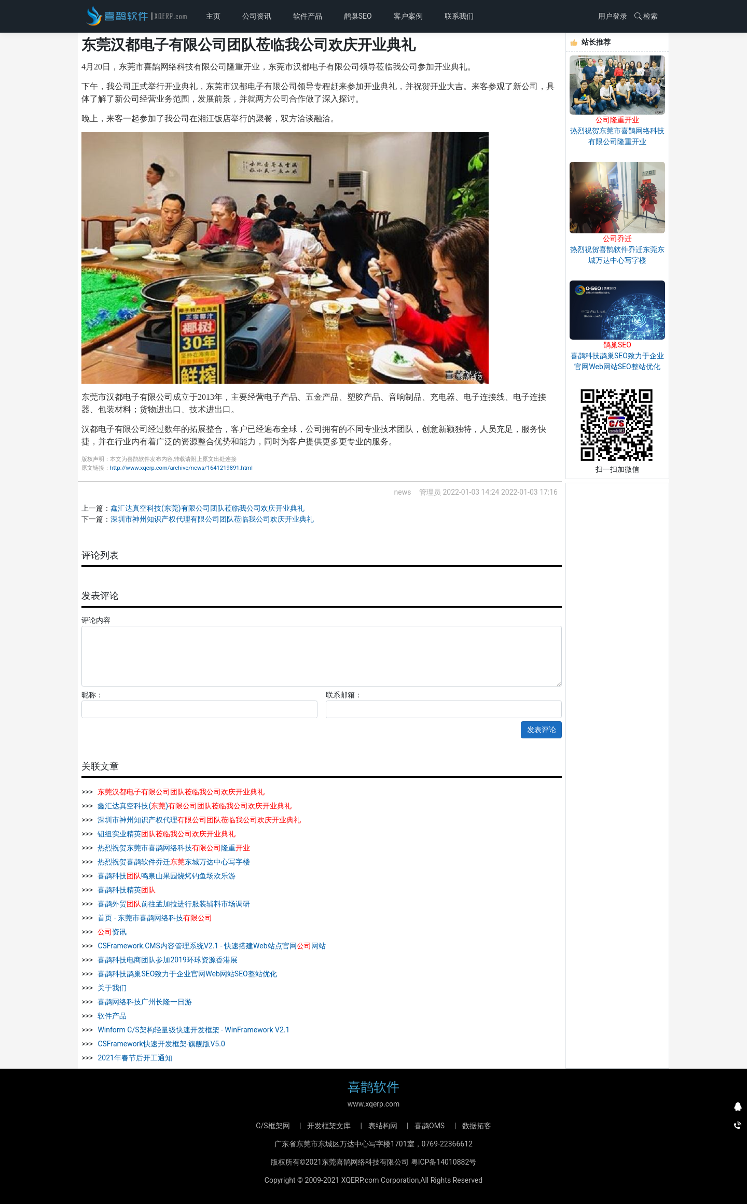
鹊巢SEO (358, 16)
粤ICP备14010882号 (444, 1162)
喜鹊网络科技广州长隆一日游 (144, 1002)
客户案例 (408, 16)
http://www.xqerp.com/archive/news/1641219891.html (181, 468)
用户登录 (612, 16)
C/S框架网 (272, 1126)
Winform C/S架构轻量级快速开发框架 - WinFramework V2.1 (192, 1030)
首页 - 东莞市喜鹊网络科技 (154, 918)
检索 (646, 16)
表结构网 (382, 1126)
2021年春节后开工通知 (134, 1058)
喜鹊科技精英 (126, 890)
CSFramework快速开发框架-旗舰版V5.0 (160, 1044)
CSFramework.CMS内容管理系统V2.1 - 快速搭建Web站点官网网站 (211, 946)
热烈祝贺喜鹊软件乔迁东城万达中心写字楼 (173, 862)
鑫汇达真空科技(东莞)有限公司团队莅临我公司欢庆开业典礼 (207, 508)
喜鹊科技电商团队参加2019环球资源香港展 (167, 960)
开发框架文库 (329, 1126)
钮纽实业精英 (166, 834)
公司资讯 (256, 16)
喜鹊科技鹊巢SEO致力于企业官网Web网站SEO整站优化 (186, 974)
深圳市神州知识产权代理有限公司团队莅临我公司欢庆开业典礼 (212, 519)
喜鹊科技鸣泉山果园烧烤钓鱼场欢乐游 (166, 876)
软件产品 (307, 16)
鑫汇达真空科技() (194, 806)
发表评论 (541, 729)
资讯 (111, 932)
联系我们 (459, 16)
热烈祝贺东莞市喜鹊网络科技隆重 (173, 848)
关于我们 (111, 988)
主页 (215, 15)
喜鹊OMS (429, 1126)
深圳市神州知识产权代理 (198, 820)
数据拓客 (476, 1126)
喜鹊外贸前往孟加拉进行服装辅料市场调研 (173, 904)
